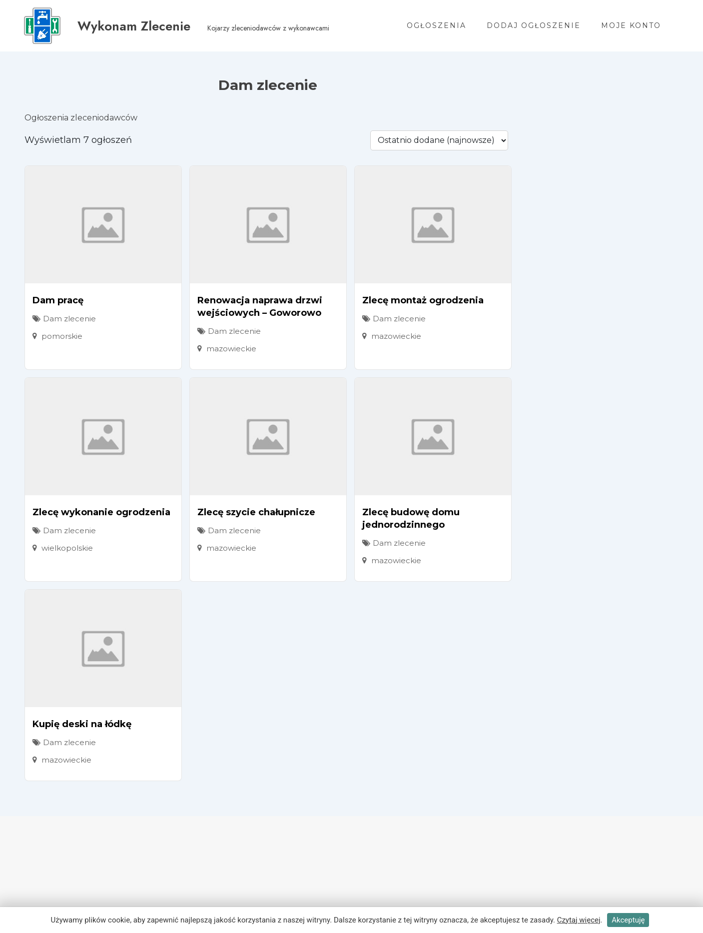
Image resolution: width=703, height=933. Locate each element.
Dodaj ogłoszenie (534, 25)
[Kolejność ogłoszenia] (439, 140)
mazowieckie (231, 348)
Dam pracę (57, 300)
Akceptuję (628, 920)
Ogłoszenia (436, 25)
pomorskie (61, 336)
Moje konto (631, 25)
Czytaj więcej (579, 920)
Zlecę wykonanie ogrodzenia (101, 512)
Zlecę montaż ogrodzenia (423, 300)
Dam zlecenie (69, 318)
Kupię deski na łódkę (81, 724)
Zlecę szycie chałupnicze (256, 512)
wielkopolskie (67, 548)
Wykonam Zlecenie (134, 25)
